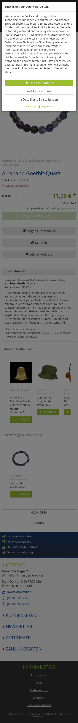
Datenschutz (30, 106)
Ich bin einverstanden (39, 83)
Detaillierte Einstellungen (39, 99)
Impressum (47, 106)
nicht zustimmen (41, 91)
